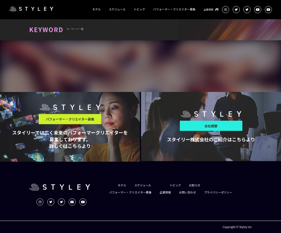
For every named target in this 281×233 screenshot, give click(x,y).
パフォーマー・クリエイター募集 (174, 9)
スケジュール (117, 9)
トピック (139, 9)
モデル (96, 9)
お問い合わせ (187, 192)
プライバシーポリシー (218, 192)
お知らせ (194, 185)
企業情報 (208, 10)
